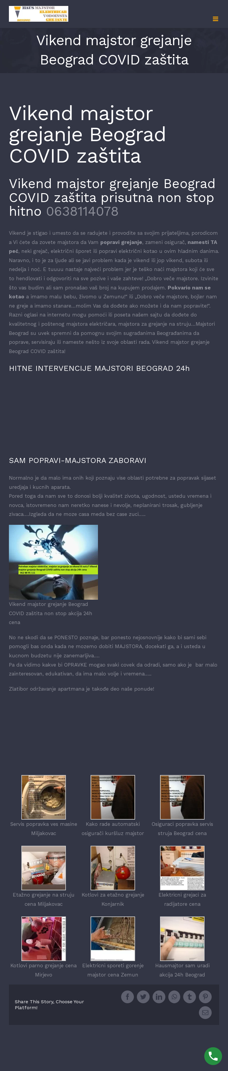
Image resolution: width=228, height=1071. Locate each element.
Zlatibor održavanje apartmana (46, 689)
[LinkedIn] (159, 996)
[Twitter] (143, 996)
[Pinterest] (205, 996)
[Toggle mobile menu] (216, 19)
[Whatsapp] (174, 996)
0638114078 (82, 211)
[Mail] (205, 1012)
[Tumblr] (189, 996)
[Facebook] (127, 996)
